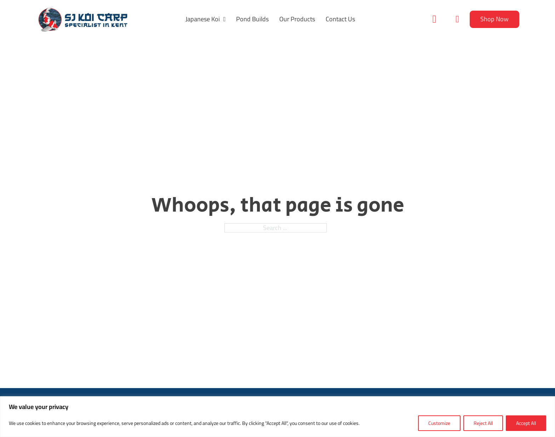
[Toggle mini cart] (457, 19)
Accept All (526, 423)
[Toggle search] (434, 19)
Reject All (483, 423)
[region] (277, 416)
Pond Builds (252, 19)
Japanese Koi (202, 19)
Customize (439, 423)
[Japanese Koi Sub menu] (224, 19)
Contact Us (340, 19)
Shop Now (494, 19)
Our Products (297, 19)
